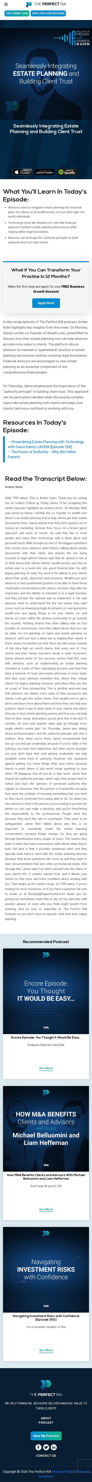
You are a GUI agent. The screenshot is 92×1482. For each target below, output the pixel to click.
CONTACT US (46, 1456)
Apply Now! (46, 303)
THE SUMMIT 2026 (17, 13)
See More (46, 1068)
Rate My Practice (46, 1436)
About (46, 1418)
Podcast (46, 1422)
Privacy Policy (62, 1472)
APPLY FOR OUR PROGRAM (48, 13)
